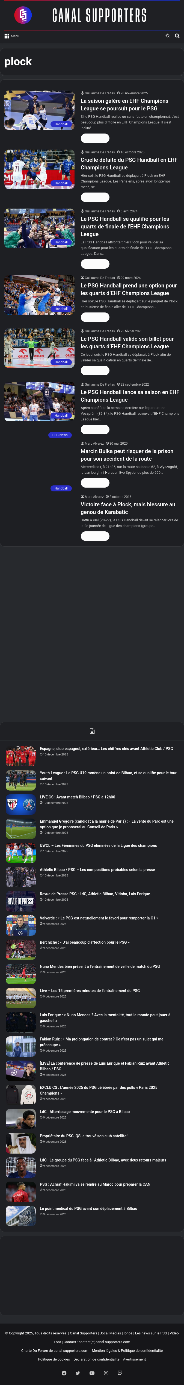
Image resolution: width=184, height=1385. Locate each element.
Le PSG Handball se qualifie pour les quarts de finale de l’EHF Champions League (125, 226)
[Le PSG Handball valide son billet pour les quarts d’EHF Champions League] (39, 348)
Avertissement (134, 1359)
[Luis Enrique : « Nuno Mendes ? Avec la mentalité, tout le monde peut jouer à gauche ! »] (21, 1022)
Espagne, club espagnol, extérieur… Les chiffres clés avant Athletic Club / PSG (106, 748)
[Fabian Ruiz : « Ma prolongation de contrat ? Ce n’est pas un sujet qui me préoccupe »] (21, 1046)
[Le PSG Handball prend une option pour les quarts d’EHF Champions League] (39, 295)
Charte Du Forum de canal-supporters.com (54, 1351)
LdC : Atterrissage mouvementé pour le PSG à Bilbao (85, 1112)
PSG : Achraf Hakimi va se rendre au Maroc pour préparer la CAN (95, 1184)
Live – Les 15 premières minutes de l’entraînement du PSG (90, 991)
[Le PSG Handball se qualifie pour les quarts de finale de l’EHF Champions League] (39, 228)
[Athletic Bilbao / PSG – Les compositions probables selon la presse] (21, 877)
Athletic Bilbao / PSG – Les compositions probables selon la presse (97, 869)
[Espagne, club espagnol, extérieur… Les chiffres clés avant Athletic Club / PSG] (21, 756)
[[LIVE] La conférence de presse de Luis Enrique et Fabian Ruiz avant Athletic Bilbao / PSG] (21, 1071)
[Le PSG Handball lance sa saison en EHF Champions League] (39, 401)
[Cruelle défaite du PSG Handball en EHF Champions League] (39, 169)
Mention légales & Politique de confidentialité (127, 1351)
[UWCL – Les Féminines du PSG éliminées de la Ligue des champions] (21, 853)
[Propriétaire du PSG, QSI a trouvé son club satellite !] (21, 1143)
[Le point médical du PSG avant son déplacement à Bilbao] (21, 1216)
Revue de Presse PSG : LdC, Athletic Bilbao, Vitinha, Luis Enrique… (96, 894)
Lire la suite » (95, 138)
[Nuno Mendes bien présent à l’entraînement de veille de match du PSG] (21, 974)
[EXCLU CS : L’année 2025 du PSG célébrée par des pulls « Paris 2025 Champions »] (21, 1095)
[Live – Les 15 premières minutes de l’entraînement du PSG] (21, 998)
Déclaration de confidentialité (96, 1359)
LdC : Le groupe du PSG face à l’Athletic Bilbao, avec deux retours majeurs (103, 1160)
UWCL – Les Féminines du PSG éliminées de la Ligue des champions (98, 845)
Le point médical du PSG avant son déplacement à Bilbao (88, 1208)
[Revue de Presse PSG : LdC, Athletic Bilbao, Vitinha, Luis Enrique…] (21, 901)
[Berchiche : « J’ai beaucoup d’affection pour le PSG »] (21, 950)
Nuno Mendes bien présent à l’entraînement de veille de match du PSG (100, 966)
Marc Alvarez (94, 443)
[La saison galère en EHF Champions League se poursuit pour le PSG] (39, 110)
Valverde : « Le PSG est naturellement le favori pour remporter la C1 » (99, 918)
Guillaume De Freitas (100, 93)
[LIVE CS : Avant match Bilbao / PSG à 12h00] (21, 804)
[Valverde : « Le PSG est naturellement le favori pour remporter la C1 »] (21, 925)
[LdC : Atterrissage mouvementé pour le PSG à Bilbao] (21, 1119)
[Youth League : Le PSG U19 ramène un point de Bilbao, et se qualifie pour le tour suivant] (21, 780)
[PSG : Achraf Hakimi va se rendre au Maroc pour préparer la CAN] (21, 1192)
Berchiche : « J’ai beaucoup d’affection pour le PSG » (85, 942)
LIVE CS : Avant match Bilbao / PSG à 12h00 (77, 797)
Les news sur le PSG (151, 1333)
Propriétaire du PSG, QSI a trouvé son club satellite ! (84, 1136)
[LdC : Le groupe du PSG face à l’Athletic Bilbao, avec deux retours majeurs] (21, 1167)
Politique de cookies (54, 1359)
